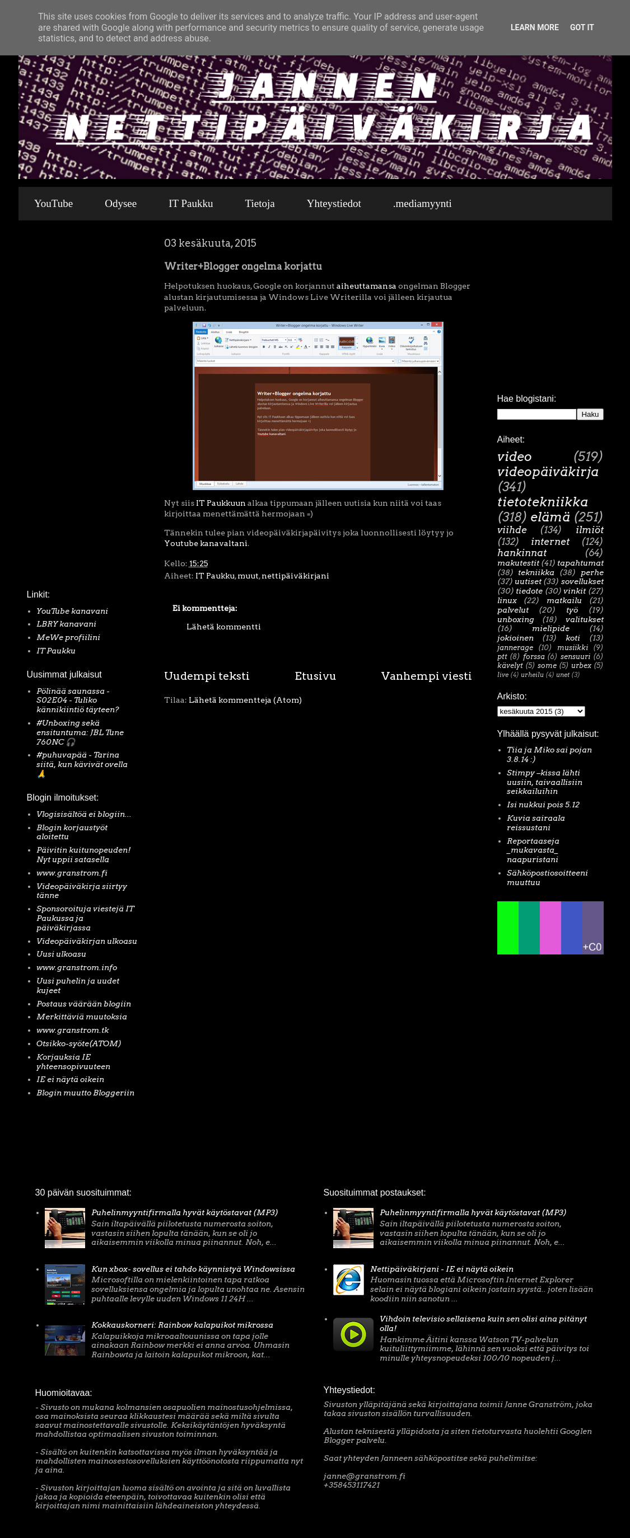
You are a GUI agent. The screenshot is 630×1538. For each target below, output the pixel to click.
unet (563, 675)
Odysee (121, 203)
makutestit (518, 562)
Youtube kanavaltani (206, 543)
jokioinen (515, 637)
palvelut (513, 609)
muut (248, 575)
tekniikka (536, 572)
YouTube (53, 203)
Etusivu (316, 676)
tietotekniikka (542, 502)
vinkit (574, 590)
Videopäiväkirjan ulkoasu (86, 941)
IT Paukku (191, 203)
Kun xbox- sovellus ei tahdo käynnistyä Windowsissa (193, 1268)
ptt (502, 656)
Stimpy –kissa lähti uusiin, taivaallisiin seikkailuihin (544, 782)
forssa (534, 656)
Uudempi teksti (207, 676)
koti (573, 637)
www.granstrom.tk (72, 1030)
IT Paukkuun (221, 502)
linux (507, 600)
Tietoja (260, 203)
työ (572, 609)
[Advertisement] (60, 408)
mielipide (551, 628)
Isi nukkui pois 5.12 (543, 804)
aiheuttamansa (366, 285)
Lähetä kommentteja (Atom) (245, 699)
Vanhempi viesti (426, 676)
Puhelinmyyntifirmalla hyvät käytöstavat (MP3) (184, 1212)
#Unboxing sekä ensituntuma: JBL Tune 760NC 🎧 (80, 732)
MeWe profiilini (68, 637)
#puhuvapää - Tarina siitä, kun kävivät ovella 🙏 (82, 764)
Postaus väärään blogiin (83, 1003)
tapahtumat (580, 562)
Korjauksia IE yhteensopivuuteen (73, 1061)
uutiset (528, 581)
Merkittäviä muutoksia (81, 1016)
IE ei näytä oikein (70, 1079)
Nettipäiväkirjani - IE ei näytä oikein (442, 1268)
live (502, 675)
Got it (582, 27)
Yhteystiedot (334, 203)
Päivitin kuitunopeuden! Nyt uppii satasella (83, 854)
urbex (581, 665)
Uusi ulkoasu (61, 953)
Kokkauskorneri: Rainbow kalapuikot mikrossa (182, 1324)
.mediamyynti (422, 203)
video (514, 456)
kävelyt (510, 665)
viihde (512, 529)
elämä (550, 517)
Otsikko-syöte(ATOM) (79, 1043)
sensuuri (575, 656)
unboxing (515, 619)
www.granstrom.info (76, 967)
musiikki (572, 647)
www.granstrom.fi (72, 872)
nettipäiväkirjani (295, 575)
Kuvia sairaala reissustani (536, 822)
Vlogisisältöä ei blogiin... (84, 814)
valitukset (585, 619)
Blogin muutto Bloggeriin (85, 1092)
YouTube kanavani (72, 610)
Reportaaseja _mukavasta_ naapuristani (533, 850)
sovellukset (582, 581)
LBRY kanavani (66, 623)
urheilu (532, 675)
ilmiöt (590, 529)
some (547, 665)
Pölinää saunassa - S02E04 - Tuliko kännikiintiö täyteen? (77, 700)
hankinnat (522, 552)
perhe (592, 572)
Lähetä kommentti (223, 626)
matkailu (564, 600)
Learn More (535, 27)
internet (550, 541)
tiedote (529, 590)
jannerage (515, 647)
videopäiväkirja (548, 471)
